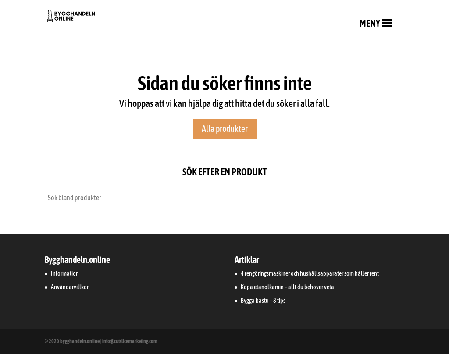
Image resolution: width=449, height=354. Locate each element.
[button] (370, 23)
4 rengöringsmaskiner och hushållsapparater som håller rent (310, 273)
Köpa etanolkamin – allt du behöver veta (287, 286)
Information (65, 273)
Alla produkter (225, 129)
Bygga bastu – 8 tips (263, 300)
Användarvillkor (70, 286)
